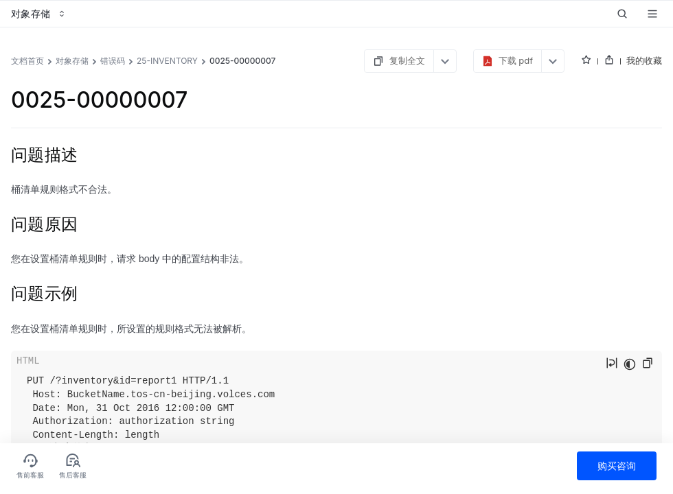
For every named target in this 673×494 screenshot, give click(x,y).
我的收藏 (644, 60)
